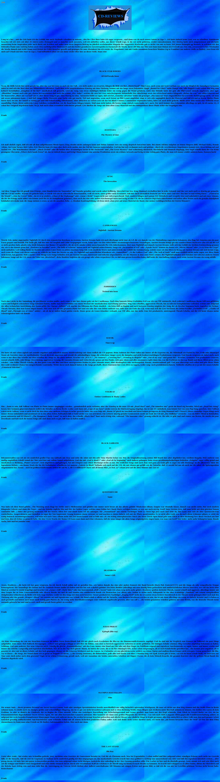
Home (3, 2)
